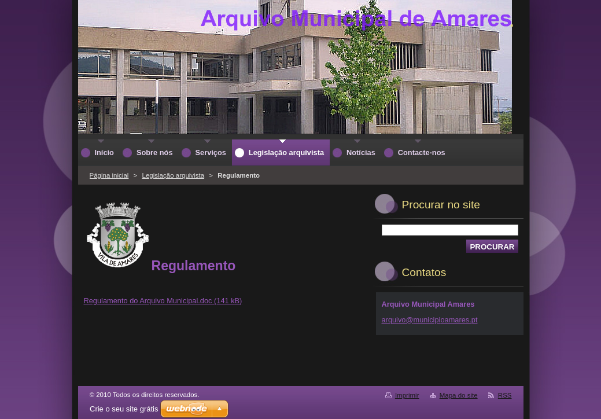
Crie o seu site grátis (124, 409)
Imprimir (407, 395)
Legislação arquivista (173, 175)
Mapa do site (459, 395)
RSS (505, 395)
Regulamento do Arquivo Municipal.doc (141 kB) (163, 300)
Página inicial (109, 175)
